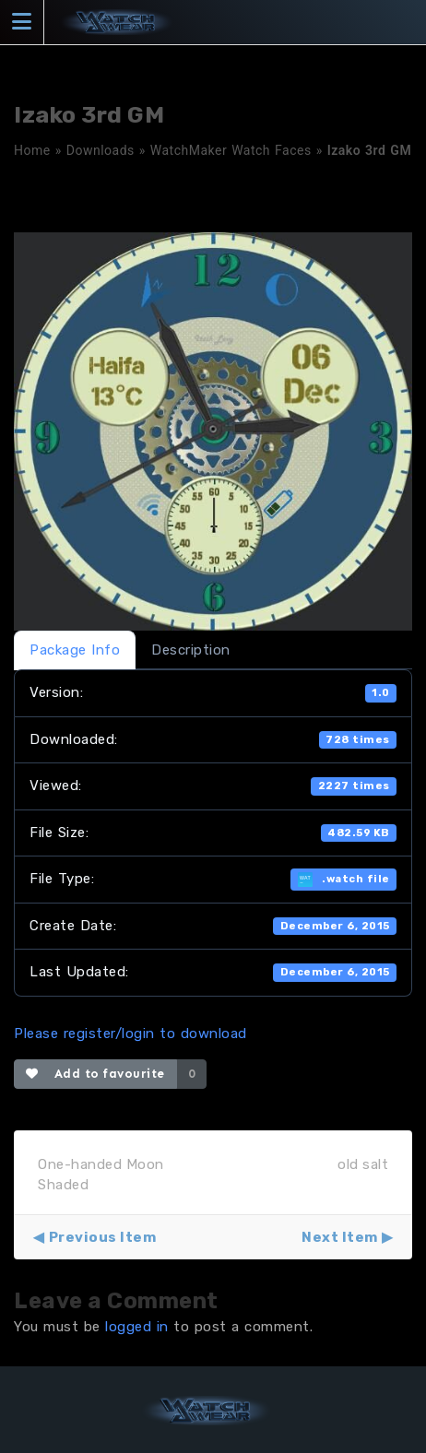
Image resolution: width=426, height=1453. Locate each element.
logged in (137, 1326)
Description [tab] (191, 650)
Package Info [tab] (75, 650)
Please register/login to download (130, 1033)
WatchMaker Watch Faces (231, 150)
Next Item (340, 1237)
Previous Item (103, 1237)
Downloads (100, 150)
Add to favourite (95, 1074)
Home (32, 150)
